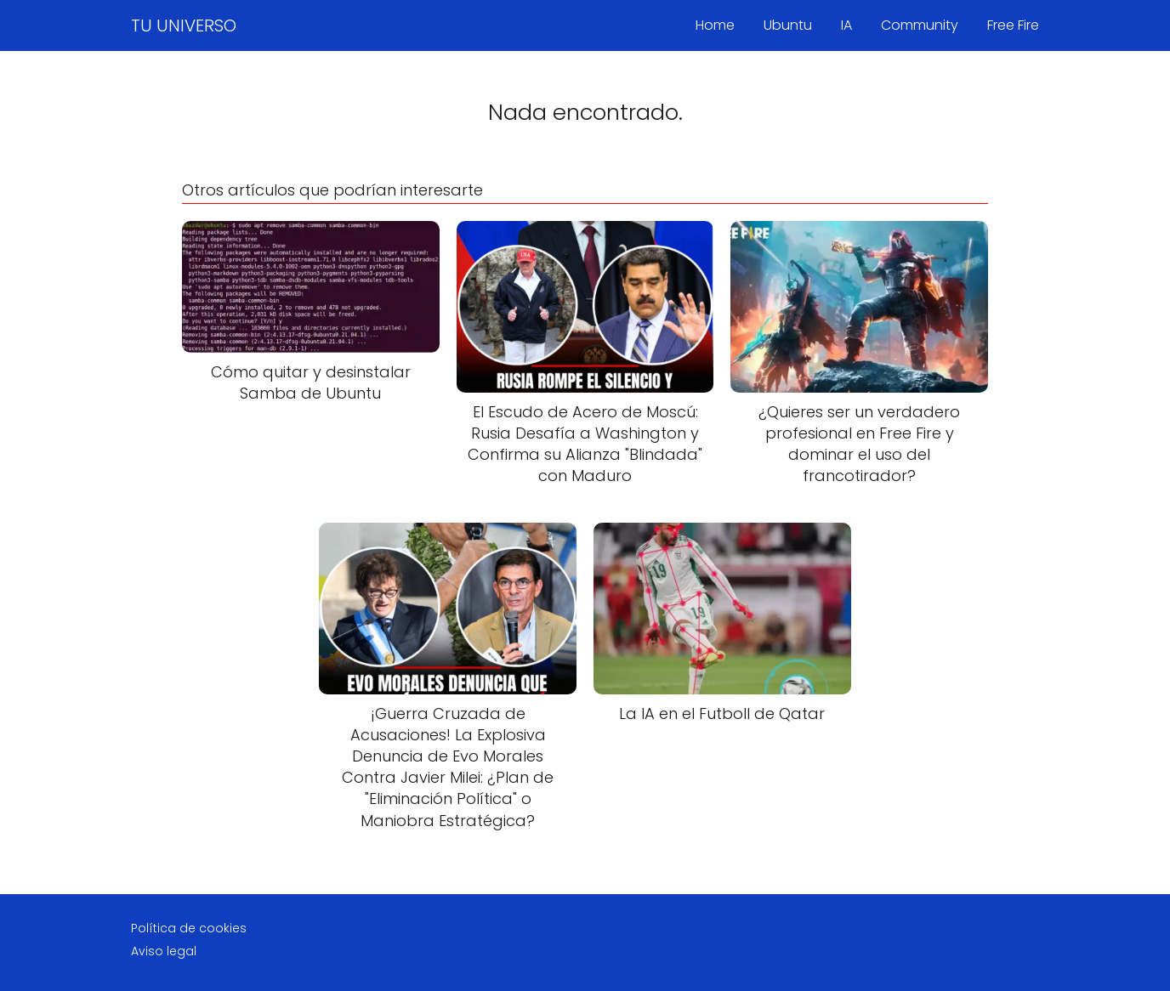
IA (846, 25)
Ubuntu (788, 25)
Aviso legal (163, 951)
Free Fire (1013, 25)
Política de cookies (189, 928)
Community (919, 25)
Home (715, 25)
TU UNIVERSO (183, 25)
